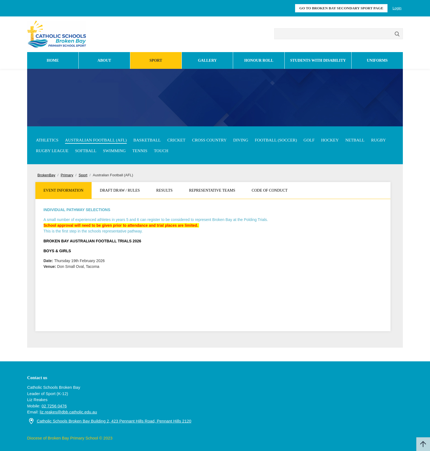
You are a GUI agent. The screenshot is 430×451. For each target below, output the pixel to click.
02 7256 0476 (54, 406)
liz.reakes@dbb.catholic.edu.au (68, 412)
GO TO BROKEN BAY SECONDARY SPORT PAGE (341, 8)
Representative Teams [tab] (212, 190)
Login (396, 8)
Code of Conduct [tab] (270, 190)
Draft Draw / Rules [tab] (120, 190)
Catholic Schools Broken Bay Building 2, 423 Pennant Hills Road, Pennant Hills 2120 (114, 421)
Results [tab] (164, 190)
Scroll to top (423, 444)
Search (397, 34)
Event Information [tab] (64, 190)
